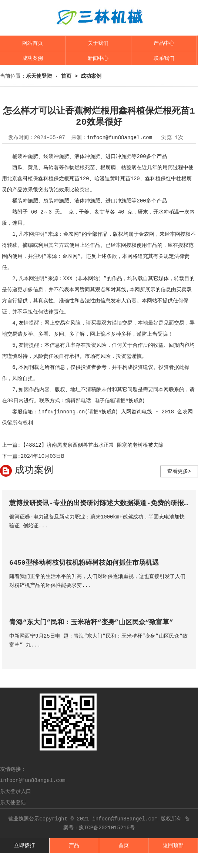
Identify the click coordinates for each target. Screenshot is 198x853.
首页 (123, 846)
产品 (74, 846)
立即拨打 (24, 846)
